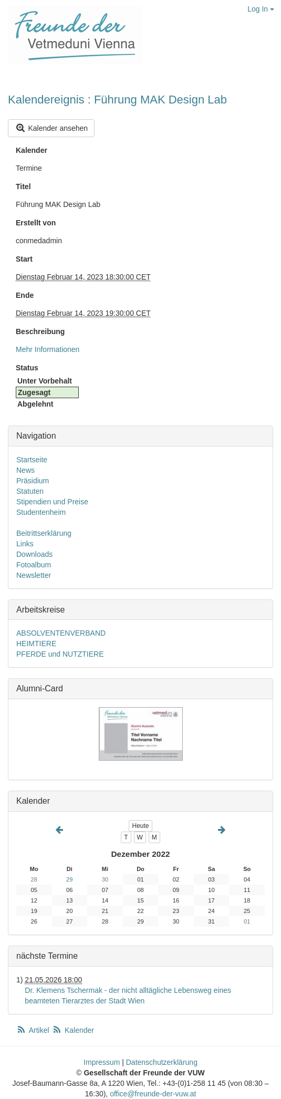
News (25, 470)
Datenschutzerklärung (161, 1062)
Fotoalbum (33, 565)
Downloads (34, 554)
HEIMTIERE (36, 643)
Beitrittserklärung (43, 533)
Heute (140, 826)
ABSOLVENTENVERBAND (61, 633)
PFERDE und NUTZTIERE (59, 654)
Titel (23, 186)
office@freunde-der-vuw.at (153, 1094)
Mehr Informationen (47, 349)
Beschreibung (40, 331)
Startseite (31, 459)
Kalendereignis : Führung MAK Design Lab (117, 99)
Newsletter (33, 575)
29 (69, 879)
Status (27, 368)
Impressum (102, 1062)
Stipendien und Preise (52, 501)
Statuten (30, 491)
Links (25, 544)
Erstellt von (36, 223)
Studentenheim (41, 512)
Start (24, 259)
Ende (25, 295)
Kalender (31, 150)
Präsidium (32, 480)
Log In (260, 9)
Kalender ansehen (51, 127)
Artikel (33, 1030)
